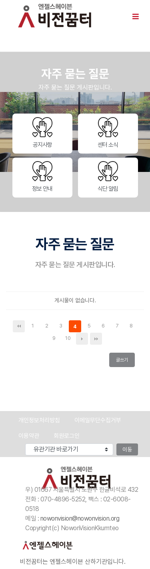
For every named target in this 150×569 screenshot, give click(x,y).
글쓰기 (124, 361)
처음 (19, 326)
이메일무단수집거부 (97, 420)
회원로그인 (67, 435)
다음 (82, 339)
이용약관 (28, 435)
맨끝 (96, 339)
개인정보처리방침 (39, 420)
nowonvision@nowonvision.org (80, 518)
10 (69, 339)
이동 (127, 449)
